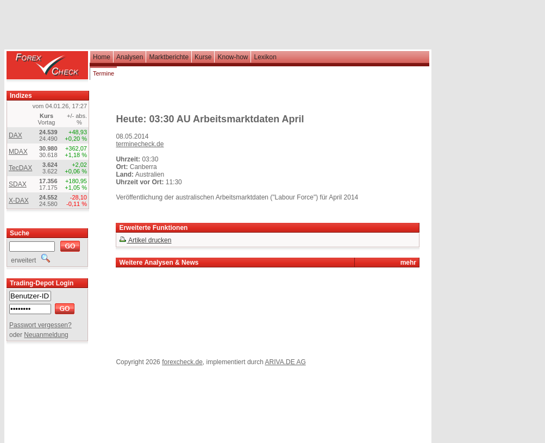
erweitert (29, 260)
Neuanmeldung (46, 335)
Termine (103, 73)
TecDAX (20, 168)
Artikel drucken (145, 240)
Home (101, 57)
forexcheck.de (182, 362)
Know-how (232, 57)
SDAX (18, 184)
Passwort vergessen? (40, 325)
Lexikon (265, 57)
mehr (408, 262)
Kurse (203, 57)
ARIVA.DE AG (285, 362)
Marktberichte (169, 57)
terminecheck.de (140, 144)
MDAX (18, 151)
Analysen (129, 57)
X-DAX (19, 200)
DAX (15, 135)
